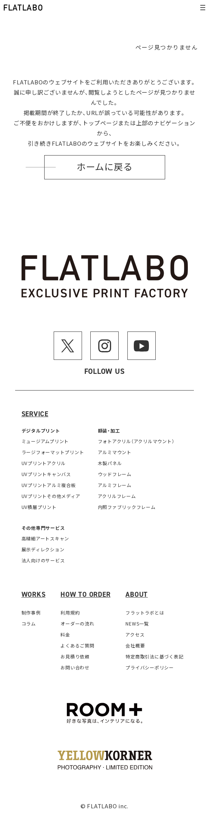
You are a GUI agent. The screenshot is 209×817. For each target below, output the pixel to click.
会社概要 (135, 645)
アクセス (134, 634)
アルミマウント (115, 452)
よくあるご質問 (77, 645)
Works (34, 594)
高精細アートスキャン (46, 538)
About (136, 594)
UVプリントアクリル (44, 463)
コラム (29, 623)
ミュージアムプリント (45, 441)
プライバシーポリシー (149, 667)
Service (35, 414)
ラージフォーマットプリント (53, 452)
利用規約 (70, 612)
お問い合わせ (75, 667)
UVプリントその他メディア (51, 496)
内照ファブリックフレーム (127, 507)
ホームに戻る (105, 167)
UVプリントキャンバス (46, 474)
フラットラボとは (144, 612)
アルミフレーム (115, 485)
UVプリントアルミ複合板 (49, 485)
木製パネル (110, 463)
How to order (85, 594)
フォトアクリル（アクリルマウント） (136, 441)
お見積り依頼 (75, 656)
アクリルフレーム (117, 496)
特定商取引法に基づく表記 (154, 656)
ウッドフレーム (115, 474)
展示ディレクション (43, 549)
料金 (65, 634)
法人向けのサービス (43, 560)
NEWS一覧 (137, 623)
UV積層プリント (39, 507)
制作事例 (31, 612)
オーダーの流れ (77, 623)
